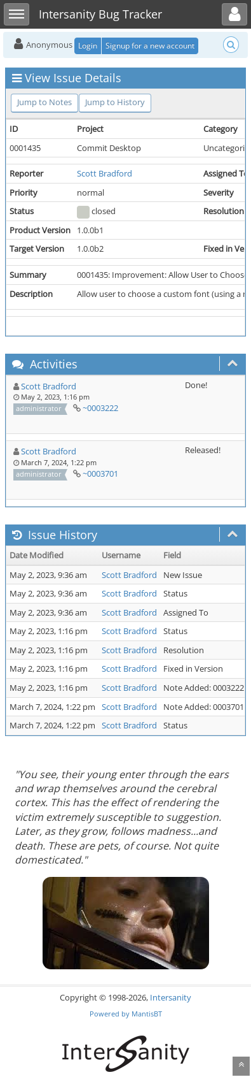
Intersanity (170, 997)
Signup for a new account (149, 45)
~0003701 (100, 473)
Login (87, 45)
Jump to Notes (44, 102)
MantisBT (147, 1013)
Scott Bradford (104, 173)
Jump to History (115, 102)
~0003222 (100, 408)
